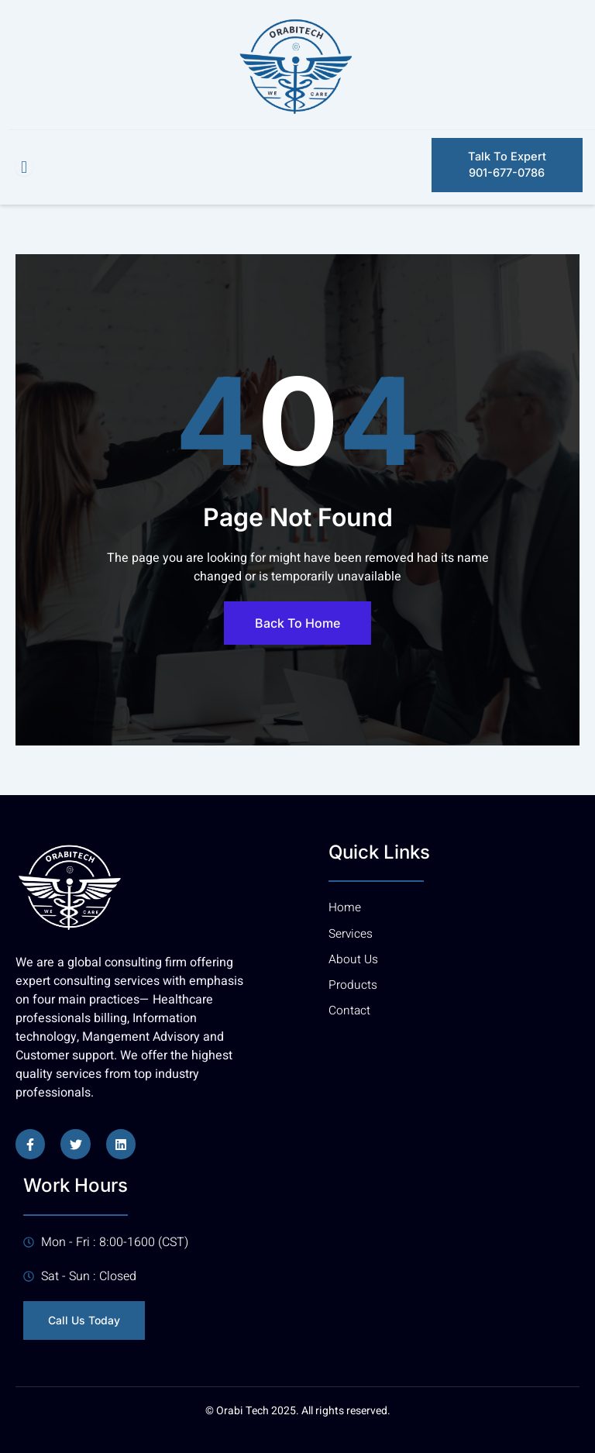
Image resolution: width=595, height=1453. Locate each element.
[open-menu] (24, 167)
